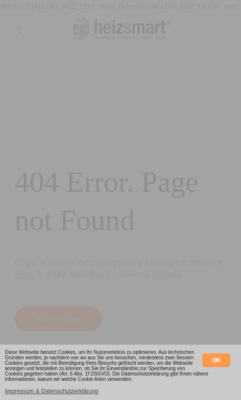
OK (216, 360)
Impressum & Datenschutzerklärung (51, 391)
